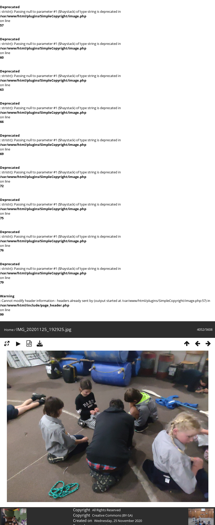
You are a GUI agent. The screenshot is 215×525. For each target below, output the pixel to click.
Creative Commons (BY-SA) (112, 515)
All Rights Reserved (106, 510)
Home (8, 329)
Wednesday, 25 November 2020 (118, 520)
